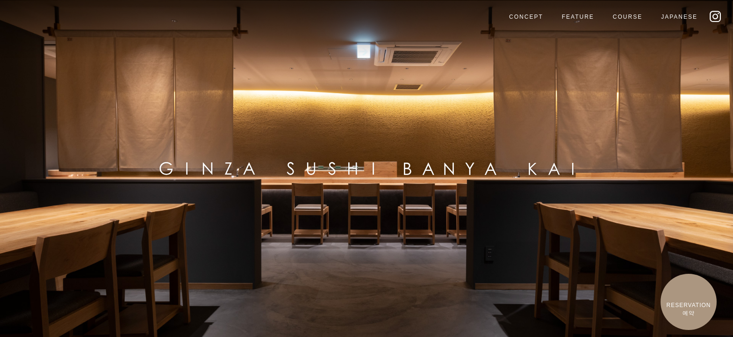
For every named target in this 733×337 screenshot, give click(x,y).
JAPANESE (679, 17)
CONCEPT (526, 17)
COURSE (627, 17)
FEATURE (578, 17)
